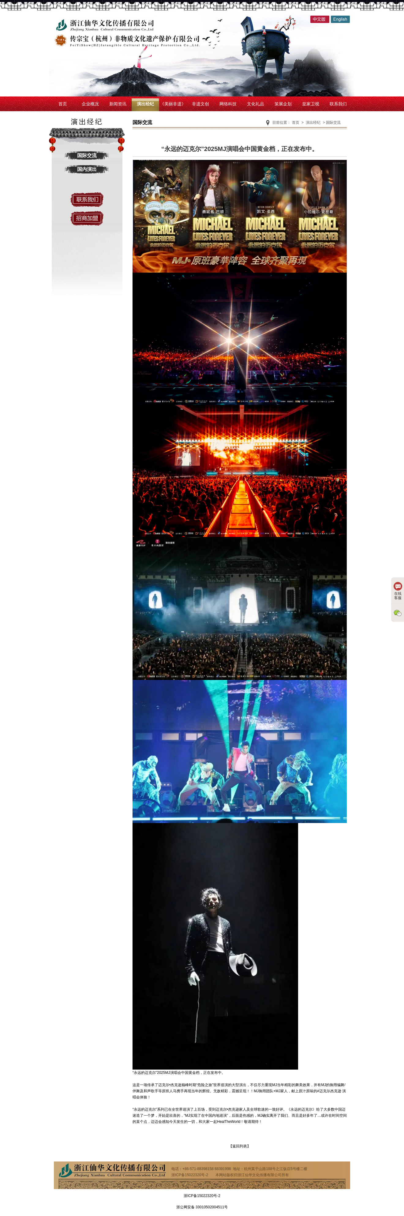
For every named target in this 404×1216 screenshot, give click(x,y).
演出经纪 (145, 103)
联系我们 (338, 103)
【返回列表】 (240, 1146)
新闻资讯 (117, 103)
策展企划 (283, 103)
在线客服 (398, 591)
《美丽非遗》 (173, 103)
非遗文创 (200, 103)
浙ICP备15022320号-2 (202, 1196)
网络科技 (228, 103)
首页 (62, 103)
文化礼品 (255, 103)
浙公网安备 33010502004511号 (202, 1207)
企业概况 (90, 103)
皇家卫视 (310, 103)
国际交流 (87, 155)
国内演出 (87, 169)
